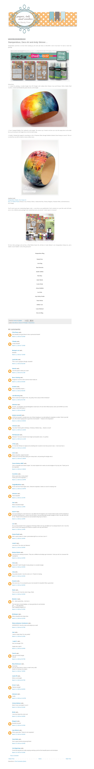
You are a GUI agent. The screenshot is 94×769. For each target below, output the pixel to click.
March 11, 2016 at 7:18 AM (18, 345)
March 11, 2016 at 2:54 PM (18, 576)
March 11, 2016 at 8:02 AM (18, 363)
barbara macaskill (16, 415)
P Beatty (14, 341)
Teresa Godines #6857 (18, 463)
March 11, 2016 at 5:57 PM (18, 659)
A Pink (14, 444)
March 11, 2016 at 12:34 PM (19, 479)
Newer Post (11, 758)
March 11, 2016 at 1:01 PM (18, 497)
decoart (20, 322)
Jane (13, 502)
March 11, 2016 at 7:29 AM (18, 354)
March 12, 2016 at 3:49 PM (18, 716)
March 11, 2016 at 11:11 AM (19, 439)
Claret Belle (15, 739)
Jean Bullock (15, 730)
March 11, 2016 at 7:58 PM (18, 671)
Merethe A (14, 599)
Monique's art (15, 350)
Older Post (68, 758)
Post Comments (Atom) (20, 761)
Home (40, 758)
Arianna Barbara (16, 703)
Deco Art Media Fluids (13, 201)
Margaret (14, 721)
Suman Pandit (15, 534)
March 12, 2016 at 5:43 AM (18, 707)
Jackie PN (14, 676)
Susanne (14, 581)
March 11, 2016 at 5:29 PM (18, 648)
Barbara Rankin (16, 552)
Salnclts (14, 368)
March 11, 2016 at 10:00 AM (19, 421)
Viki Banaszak (15, 434)
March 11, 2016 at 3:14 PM (18, 609)
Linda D (14, 543)
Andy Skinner (15, 322)
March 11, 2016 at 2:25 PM (18, 558)
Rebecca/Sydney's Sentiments (20, 623)
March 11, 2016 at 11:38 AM (19, 458)
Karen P (14, 511)
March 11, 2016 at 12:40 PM (19, 488)
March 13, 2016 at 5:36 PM (18, 734)
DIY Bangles (25, 322)
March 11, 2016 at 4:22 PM (18, 618)
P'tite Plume (15, 332)
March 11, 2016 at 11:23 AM (19, 448)
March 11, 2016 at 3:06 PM (18, 585)
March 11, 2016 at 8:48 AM (18, 381)
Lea (13, 523)
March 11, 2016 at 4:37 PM (18, 627)
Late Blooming (16, 395)
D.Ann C (14, 685)
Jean (13, 632)
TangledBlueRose (16, 484)
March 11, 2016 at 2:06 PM (18, 547)
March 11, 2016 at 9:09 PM (18, 689)
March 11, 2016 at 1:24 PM (18, 529)
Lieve (13, 453)
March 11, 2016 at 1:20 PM (18, 519)
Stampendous (31, 322)
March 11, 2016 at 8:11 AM (18, 372)
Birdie (13, 712)
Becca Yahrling (16, 377)
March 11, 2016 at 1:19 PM (18, 506)
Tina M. (14, 653)
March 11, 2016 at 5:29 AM (18, 336)
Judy (13, 572)
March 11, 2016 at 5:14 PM (18, 636)
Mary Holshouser (16, 664)
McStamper (15, 614)
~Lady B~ (14, 641)
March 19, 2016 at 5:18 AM (18, 752)
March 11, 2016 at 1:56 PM (18, 538)
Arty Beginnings (16, 748)
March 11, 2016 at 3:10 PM (18, 594)
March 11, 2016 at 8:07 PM (18, 680)
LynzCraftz (15, 359)
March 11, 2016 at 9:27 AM (18, 399)
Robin (13, 590)
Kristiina (14, 386)
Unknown (14, 404)
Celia (13, 563)
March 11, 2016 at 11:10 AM (19, 430)
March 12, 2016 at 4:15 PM (18, 725)
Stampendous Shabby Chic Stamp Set (17, 200)
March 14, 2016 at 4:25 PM (18, 743)
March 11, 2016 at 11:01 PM (19, 698)
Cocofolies (15, 474)
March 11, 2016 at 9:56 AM (18, 410)
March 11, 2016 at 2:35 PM (18, 567)
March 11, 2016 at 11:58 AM (19, 469)
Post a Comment (14, 755)
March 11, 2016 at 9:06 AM (18, 390)
